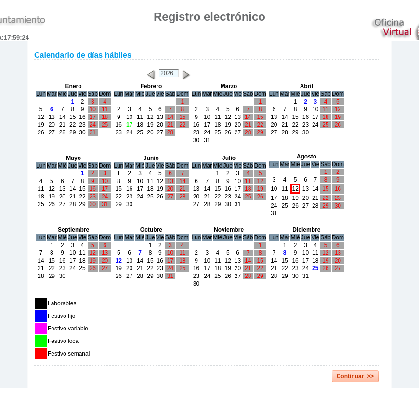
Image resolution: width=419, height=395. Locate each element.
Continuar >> (355, 376)
